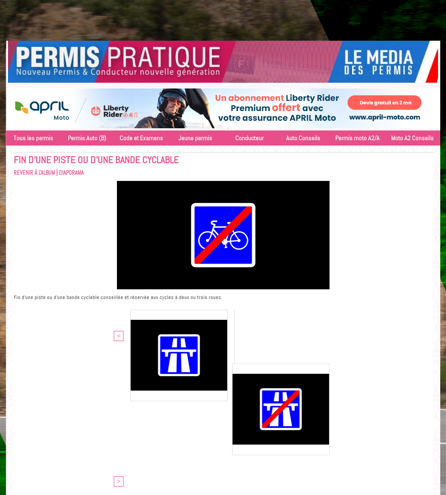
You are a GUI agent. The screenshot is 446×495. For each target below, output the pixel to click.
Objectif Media (235, 435)
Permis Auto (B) (87, 138)
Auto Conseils (303, 138)
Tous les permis (33, 138)
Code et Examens (141, 138)
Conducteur (249, 138)
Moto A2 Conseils (412, 138)
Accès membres (198, 443)
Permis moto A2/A (357, 138)
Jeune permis (195, 138)
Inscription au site (245, 443)
